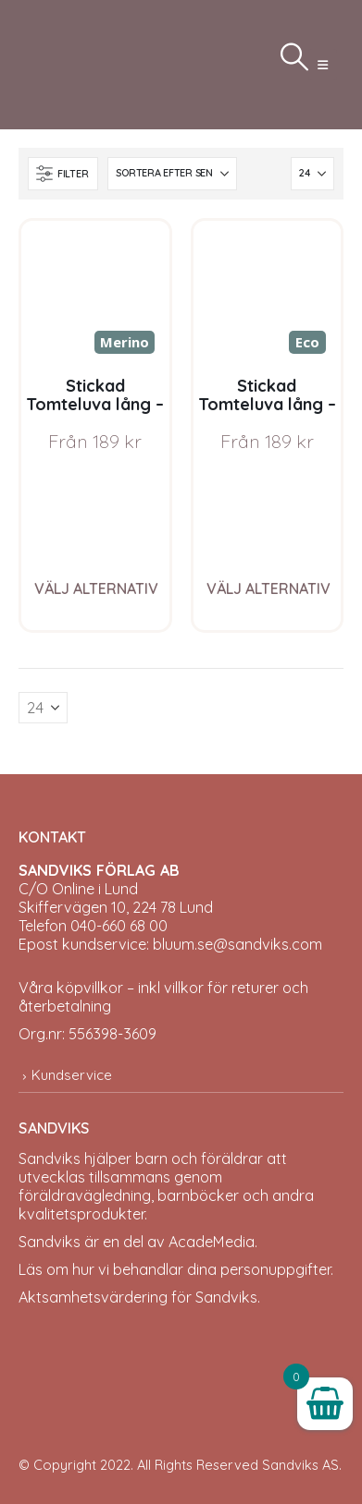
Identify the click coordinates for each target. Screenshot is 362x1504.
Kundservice (71, 1075)
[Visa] (312, 173)
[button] (322, 64)
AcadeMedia (212, 1241)
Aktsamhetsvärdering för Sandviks (138, 1297)
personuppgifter (275, 1269)
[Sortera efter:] (172, 173)
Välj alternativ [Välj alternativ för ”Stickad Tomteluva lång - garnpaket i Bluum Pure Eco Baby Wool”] (268, 588)
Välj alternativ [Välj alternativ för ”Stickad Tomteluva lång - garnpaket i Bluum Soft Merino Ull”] (96, 588)
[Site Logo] (65, 64)
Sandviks (50, 1158)
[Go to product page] (95, 294)
